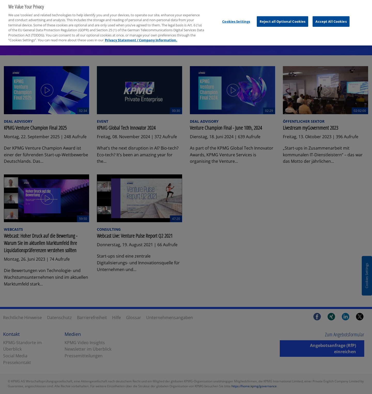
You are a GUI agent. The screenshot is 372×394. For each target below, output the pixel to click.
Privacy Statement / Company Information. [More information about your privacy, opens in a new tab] (141, 38)
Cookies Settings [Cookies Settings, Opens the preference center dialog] (236, 19)
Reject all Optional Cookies (283, 19)
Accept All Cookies (330, 19)
